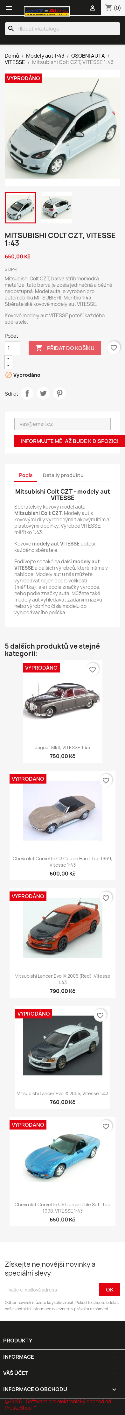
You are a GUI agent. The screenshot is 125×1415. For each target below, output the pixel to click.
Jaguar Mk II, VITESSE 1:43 (62, 747)
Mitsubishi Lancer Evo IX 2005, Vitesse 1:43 (62, 1093)
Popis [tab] (25, 475)
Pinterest (59, 393)
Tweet (43, 393)
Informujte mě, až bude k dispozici (69, 441)
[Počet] (12, 348)
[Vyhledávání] (62, 28)
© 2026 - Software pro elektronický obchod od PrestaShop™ (58, 1404)
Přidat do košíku (64, 348)
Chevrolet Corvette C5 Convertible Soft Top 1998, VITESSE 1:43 (62, 1207)
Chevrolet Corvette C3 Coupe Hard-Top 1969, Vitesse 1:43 (62, 861)
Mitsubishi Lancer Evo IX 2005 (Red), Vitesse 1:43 (62, 979)
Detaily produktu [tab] (63, 475)
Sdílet (27, 393)
